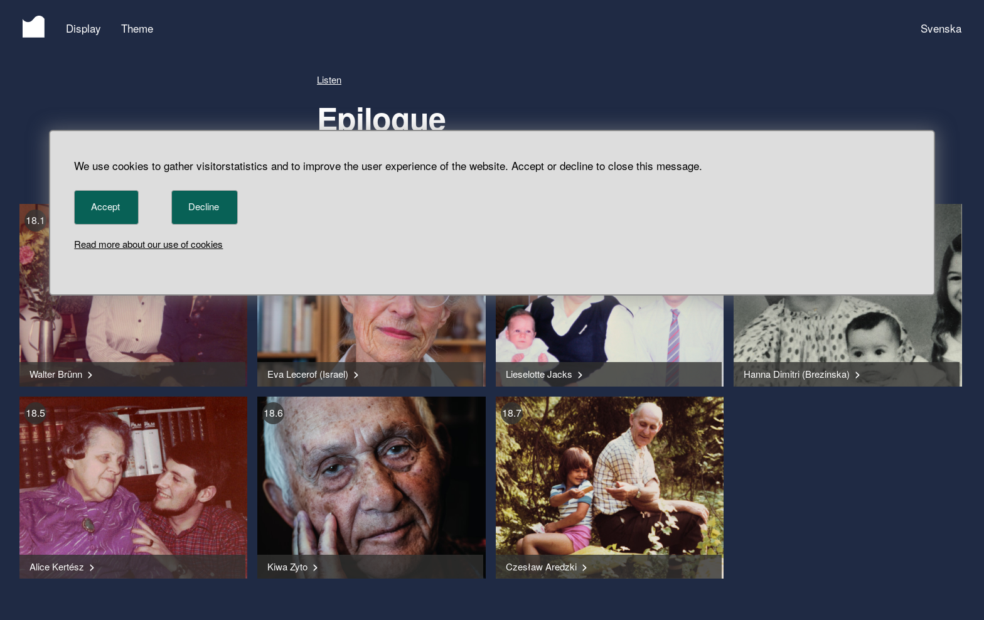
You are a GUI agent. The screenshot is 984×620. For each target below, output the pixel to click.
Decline (203, 206)
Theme (137, 28)
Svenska (941, 28)
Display (83, 28)
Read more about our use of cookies (148, 243)
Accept (105, 206)
